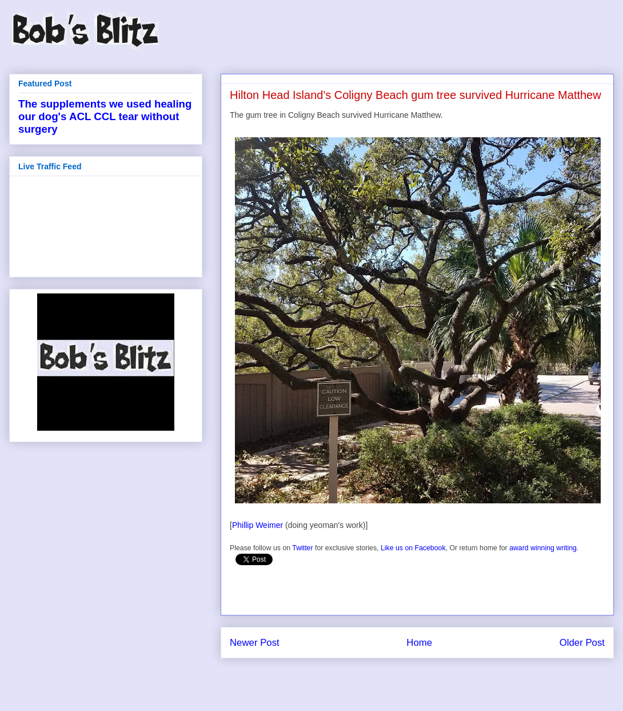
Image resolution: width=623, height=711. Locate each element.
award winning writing (543, 548)
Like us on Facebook (413, 548)
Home (419, 642)
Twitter (302, 548)
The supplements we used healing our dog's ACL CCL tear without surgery (104, 116)
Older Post (582, 642)
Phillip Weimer (257, 525)
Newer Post (254, 642)
